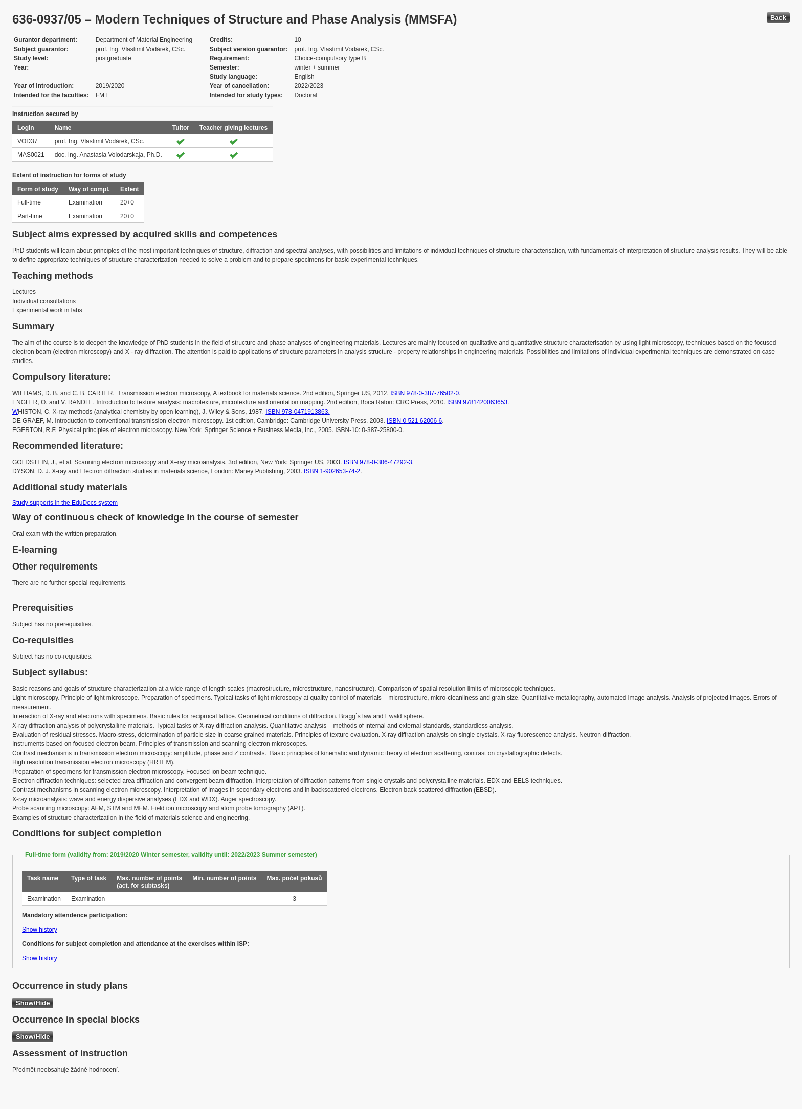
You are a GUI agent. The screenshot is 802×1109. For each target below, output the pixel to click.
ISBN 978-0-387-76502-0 (424, 393)
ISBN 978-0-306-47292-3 (378, 462)
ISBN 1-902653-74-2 (332, 471)
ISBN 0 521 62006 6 (414, 420)
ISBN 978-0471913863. (297, 411)
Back (778, 17)
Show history (39, 929)
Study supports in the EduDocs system (65, 502)
